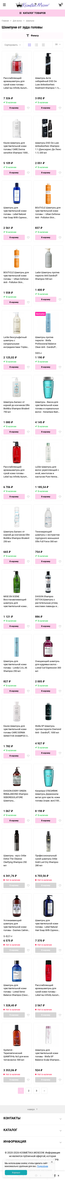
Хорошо (16, 1172)
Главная (5, 20)
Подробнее (42, 1166)
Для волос (17, 20)
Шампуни (30, 20)
